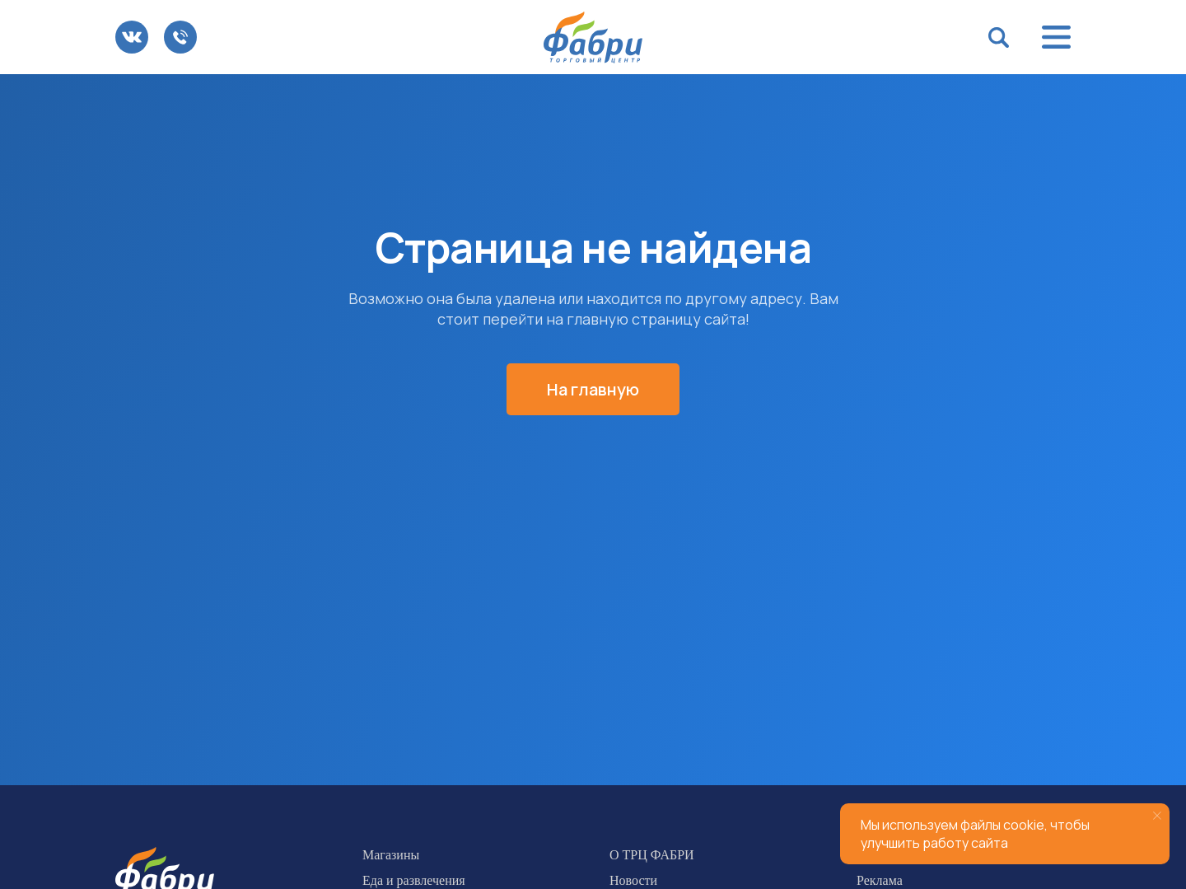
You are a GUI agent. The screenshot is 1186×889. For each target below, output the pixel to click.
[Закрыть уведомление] (1157, 815)
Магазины (390, 855)
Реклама (880, 880)
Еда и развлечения (413, 880)
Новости (633, 880)
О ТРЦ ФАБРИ (651, 855)
